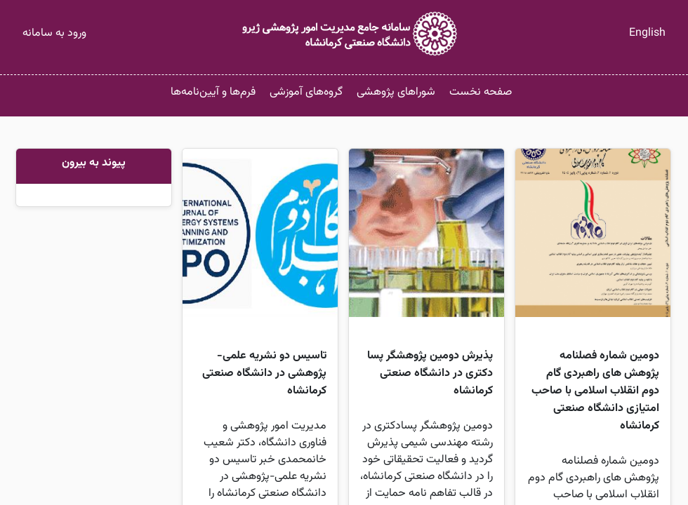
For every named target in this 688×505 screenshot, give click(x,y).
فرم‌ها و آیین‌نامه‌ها (213, 92)
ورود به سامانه (54, 33)
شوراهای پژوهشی (396, 92)
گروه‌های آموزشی (306, 92)
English (647, 33)
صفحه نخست (480, 92)
